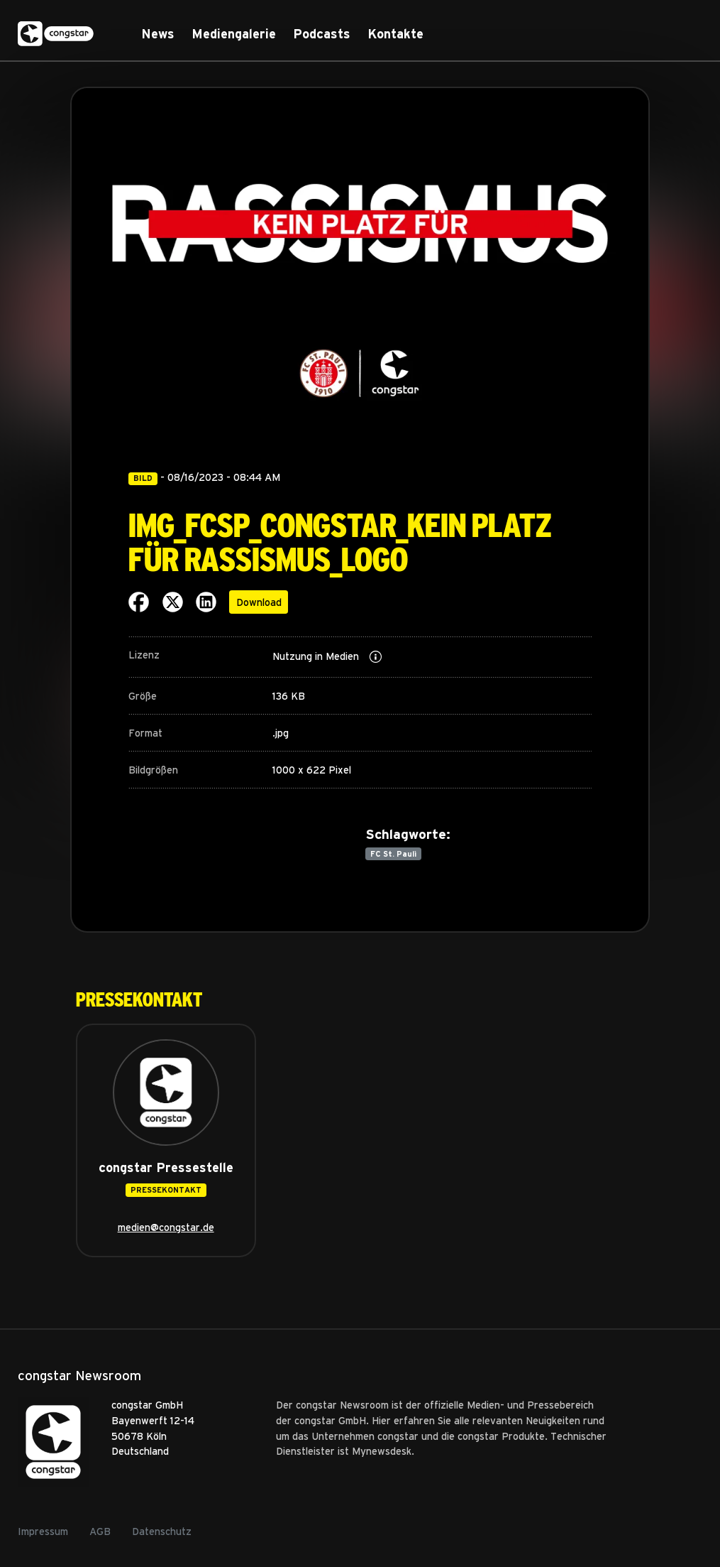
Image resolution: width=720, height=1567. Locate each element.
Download (259, 602)
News (158, 34)
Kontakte (395, 34)
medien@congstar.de (166, 1227)
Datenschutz (162, 1531)
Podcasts (321, 34)
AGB (100, 1531)
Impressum (43, 1531)
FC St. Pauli (393, 853)
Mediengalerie (234, 34)
